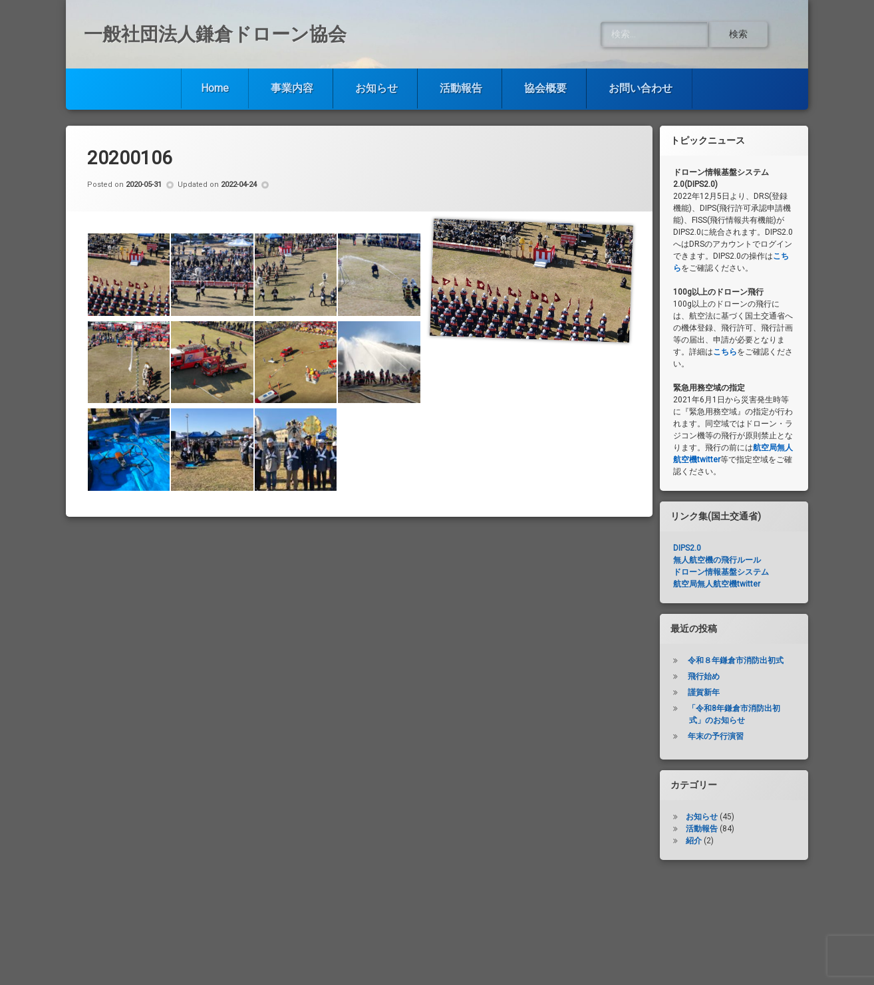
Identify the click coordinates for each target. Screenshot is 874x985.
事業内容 (292, 88)
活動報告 (461, 88)
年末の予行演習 (716, 736)
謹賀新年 (704, 692)
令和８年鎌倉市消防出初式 (736, 660)
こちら (725, 351)
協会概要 (545, 88)
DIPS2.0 (687, 548)
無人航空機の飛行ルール (717, 560)
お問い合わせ (640, 88)
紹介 (694, 840)
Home (215, 88)
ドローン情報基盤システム (721, 572)
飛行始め (704, 676)
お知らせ (376, 88)
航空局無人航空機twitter (716, 584)
